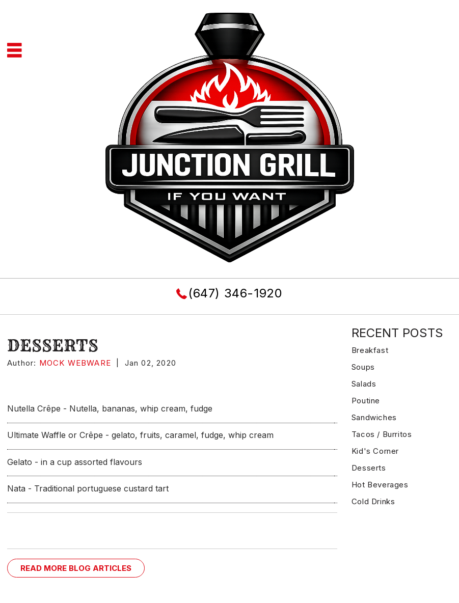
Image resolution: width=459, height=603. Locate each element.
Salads (364, 384)
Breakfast (370, 350)
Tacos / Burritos (382, 434)
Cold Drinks (373, 501)
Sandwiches (374, 417)
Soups (363, 367)
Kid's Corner (375, 451)
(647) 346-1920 (235, 293)
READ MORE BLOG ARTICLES (75, 568)
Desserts (369, 468)
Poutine (366, 400)
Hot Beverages (380, 484)
